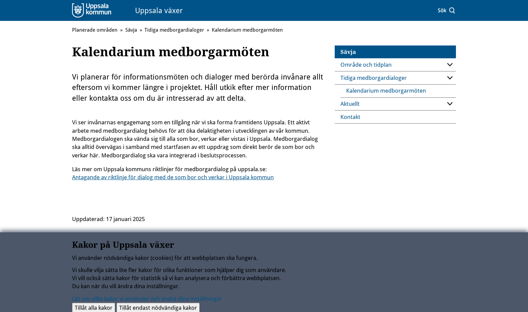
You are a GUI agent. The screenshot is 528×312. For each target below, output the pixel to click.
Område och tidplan (366, 64)
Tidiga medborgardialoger (373, 77)
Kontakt (350, 117)
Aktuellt (350, 103)
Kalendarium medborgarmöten (386, 90)
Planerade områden (95, 30)
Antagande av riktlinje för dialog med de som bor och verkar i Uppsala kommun (173, 177)
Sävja (348, 52)
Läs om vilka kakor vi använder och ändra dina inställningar (147, 301)
